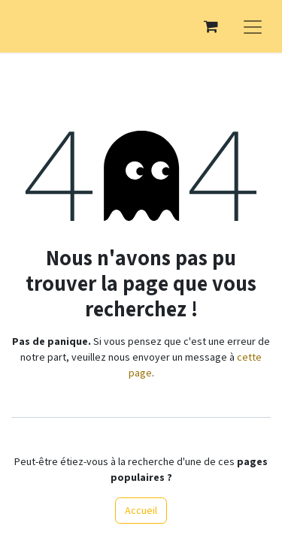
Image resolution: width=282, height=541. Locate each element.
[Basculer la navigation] (253, 26)
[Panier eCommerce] (211, 26)
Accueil (141, 510)
